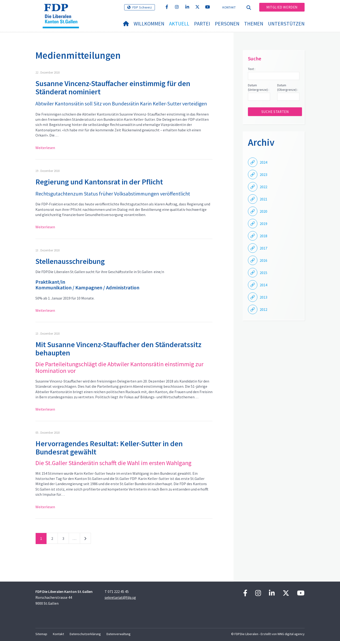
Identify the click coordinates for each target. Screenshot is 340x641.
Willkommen (149, 23)
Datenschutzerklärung (85, 634)
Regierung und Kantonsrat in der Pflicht (99, 182)
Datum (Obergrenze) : (287, 87)
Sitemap (41, 634)
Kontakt (229, 7)
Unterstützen (286, 23)
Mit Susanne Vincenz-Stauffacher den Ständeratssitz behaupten (118, 349)
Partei (202, 23)
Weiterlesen (45, 147)
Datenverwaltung (118, 634)
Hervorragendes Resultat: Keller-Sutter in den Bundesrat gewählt (109, 448)
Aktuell (179, 23)
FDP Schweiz (142, 7)
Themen (253, 23)
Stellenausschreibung (70, 261)
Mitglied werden (282, 7)
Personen (227, 23)
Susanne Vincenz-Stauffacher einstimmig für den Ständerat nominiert (112, 87)
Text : (251, 69)
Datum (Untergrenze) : (258, 87)
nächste (85, 539)
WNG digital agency (291, 634)
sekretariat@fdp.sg (120, 597)
